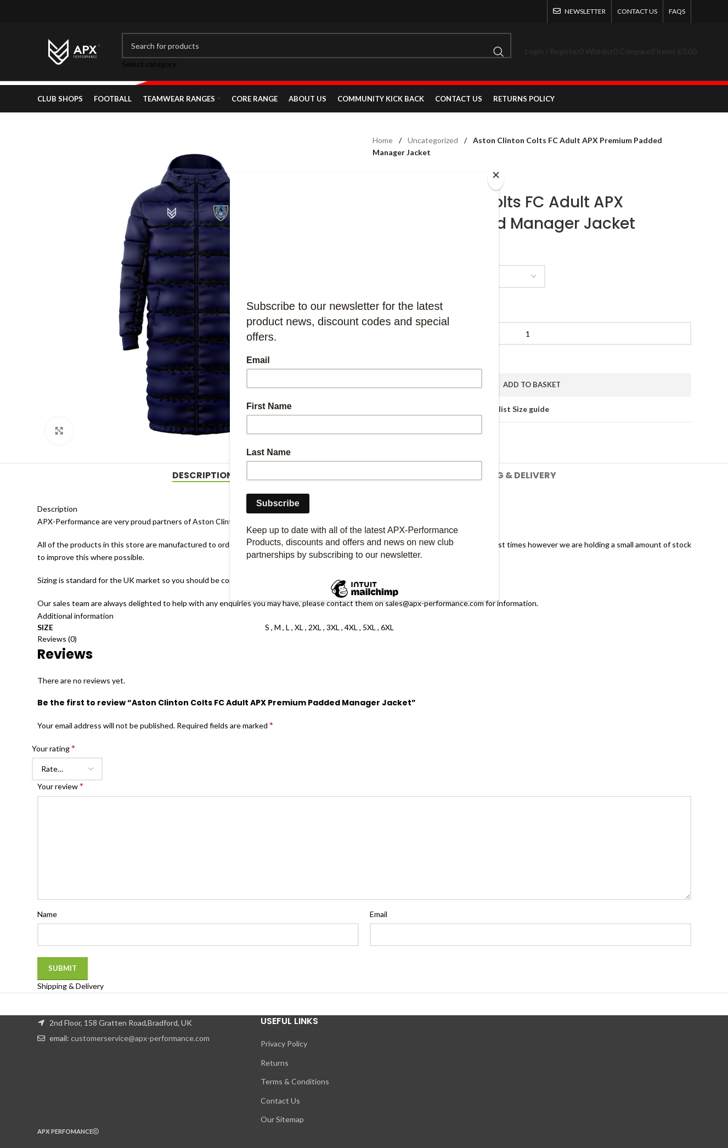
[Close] (496, 178)
